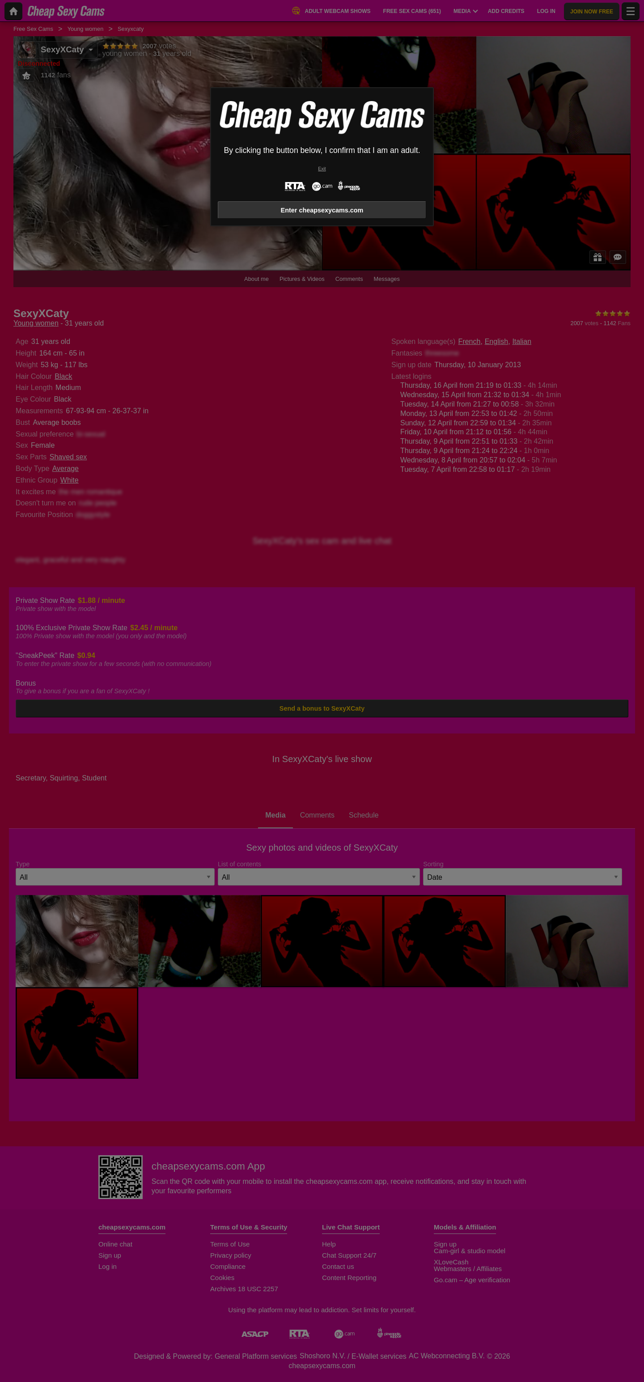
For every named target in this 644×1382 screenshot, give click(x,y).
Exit (322, 168)
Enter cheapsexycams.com (322, 210)
